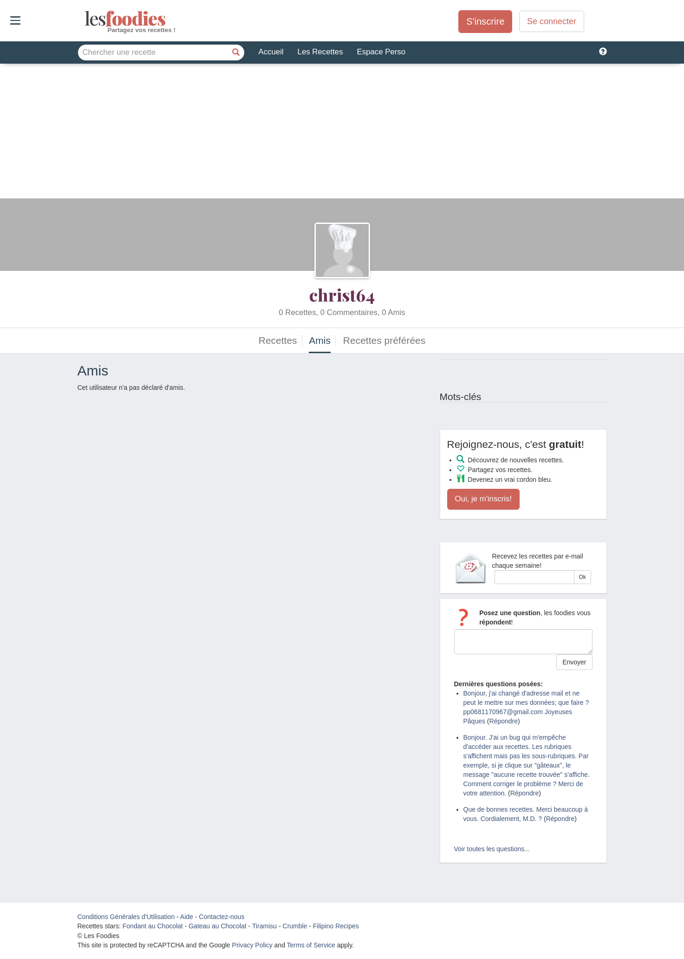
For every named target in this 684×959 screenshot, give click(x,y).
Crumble (295, 926)
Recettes (278, 340)
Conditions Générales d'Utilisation (126, 916)
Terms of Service (311, 945)
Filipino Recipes (336, 926)
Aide (186, 916)
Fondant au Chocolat (153, 926)
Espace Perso (381, 51)
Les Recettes (320, 51)
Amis (320, 340)
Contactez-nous (221, 916)
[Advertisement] (342, 133)
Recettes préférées (384, 340)
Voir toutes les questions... (492, 849)
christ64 (342, 294)
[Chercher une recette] (236, 52)
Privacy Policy (252, 945)
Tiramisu (264, 926)
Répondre (503, 721)
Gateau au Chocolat (218, 926)
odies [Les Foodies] (86, 19)
